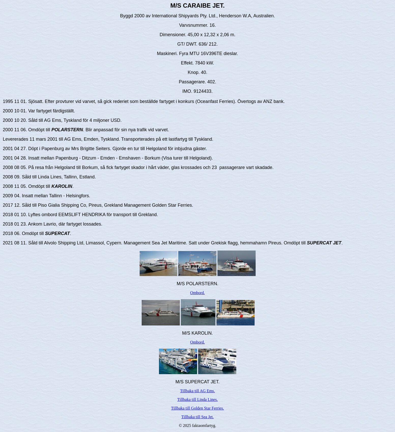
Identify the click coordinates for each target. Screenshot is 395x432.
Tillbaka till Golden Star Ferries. (197, 408)
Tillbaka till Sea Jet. (197, 417)
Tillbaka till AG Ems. (197, 391)
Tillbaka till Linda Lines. (197, 399)
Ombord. (197, 293)
